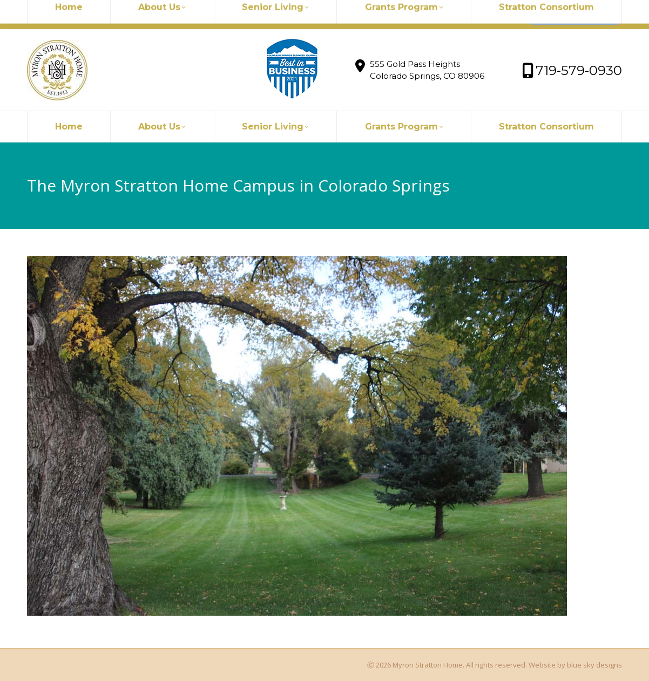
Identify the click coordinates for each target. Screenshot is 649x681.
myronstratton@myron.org (87, 14)
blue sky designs (594, 665)
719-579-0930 (182, 14)
